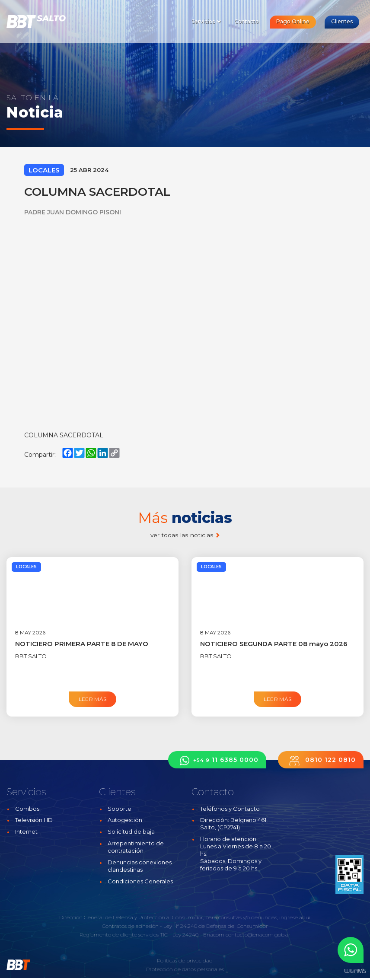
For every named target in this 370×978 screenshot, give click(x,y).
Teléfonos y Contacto (230, 808)
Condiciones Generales (140, 881)
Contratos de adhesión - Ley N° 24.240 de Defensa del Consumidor (185, 926)
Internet (26, 831)
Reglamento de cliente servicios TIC (124, 934)
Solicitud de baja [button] (131, 831)
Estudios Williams (355, 971)
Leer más (93, 699)
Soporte (119, 808)
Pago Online (292, 21)
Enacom (213, 934)
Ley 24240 (185, 934)
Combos (27, 808)
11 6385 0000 (217, 760)
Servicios (206, 21)
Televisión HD (34, 819)
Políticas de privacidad (185, 960)
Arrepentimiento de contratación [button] (136, 847)
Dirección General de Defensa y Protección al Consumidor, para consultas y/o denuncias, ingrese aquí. (185, 917)
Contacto (246, 21)
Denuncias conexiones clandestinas (140, 866)
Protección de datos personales (185, 969)
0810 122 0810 (321, 760)
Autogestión (125, 819)
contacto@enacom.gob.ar (258, 934)
